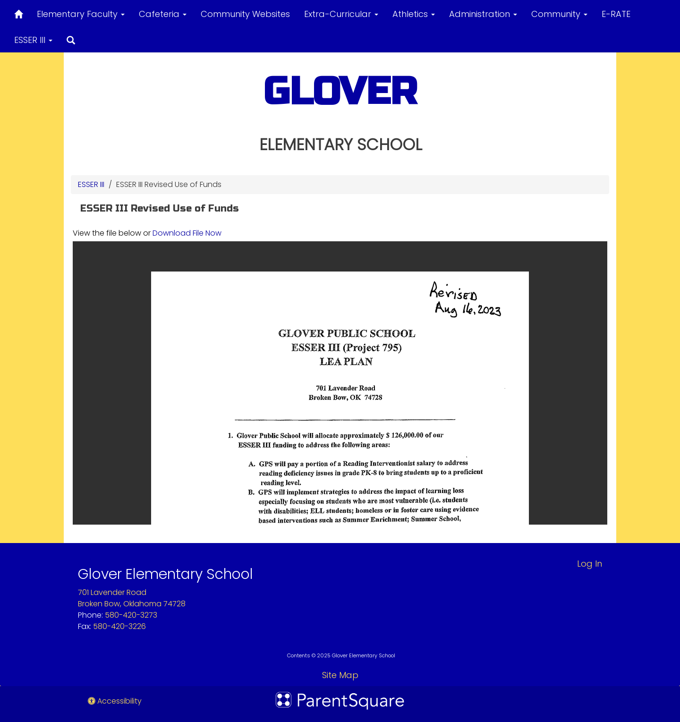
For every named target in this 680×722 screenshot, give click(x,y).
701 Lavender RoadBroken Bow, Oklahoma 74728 (132, 598)
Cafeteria (163, 14)
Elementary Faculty (81, 14)
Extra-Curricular (341, 14)
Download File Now (187, 233)
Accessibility (115, 701)
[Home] (18, 12)
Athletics (413, 14)
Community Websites (245, 14)
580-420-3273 (131, 615)
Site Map (340, 675)
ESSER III (33, 40)
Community (559, 14)
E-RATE (616, 14)
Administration (483, 14)
